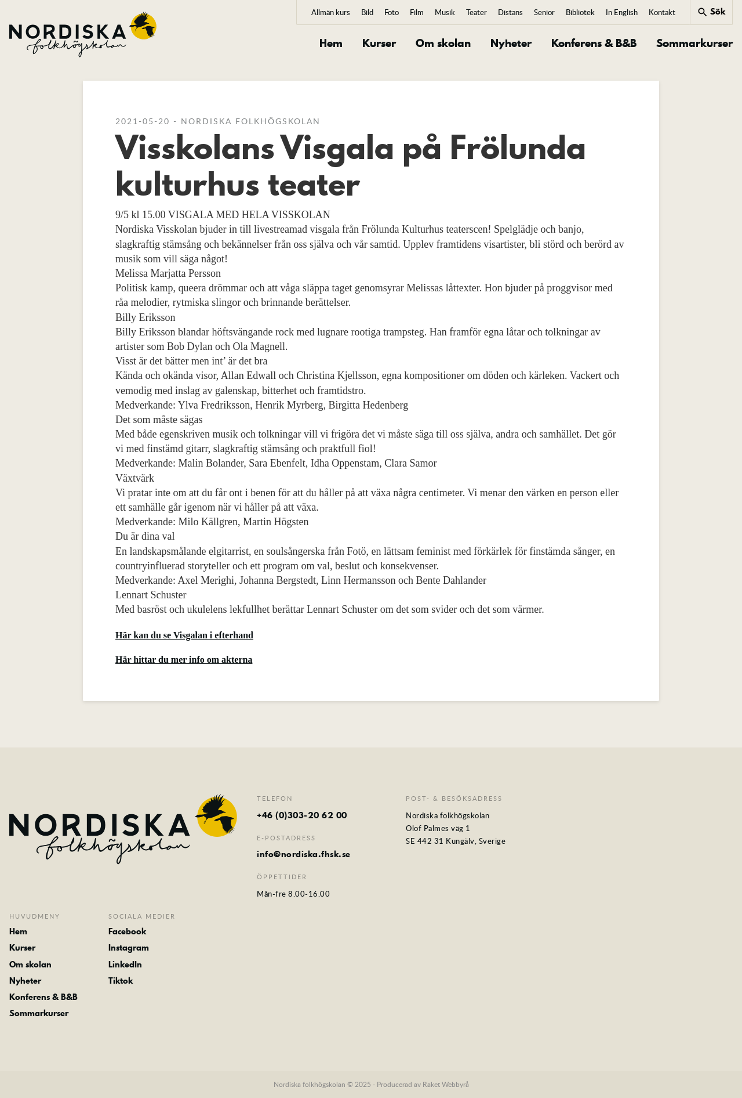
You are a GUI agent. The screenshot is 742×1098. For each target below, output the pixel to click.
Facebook (127, 931)
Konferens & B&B (593, 43)
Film (417, 12)
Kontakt (662, 12)
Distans (510, 12)
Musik (445, 12)
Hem (331, 43)
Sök (711, 11)
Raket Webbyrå (446, 1084)
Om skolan (443, 43)
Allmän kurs (330, 12)
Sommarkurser (694, 43)
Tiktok (120, 981)
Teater (476, 12)
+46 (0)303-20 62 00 (302, 815)
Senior (544, 12)
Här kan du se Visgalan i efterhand (184, 635)
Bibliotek (580, 12)
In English (622, 12)
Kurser (379, 43)
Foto (391, 12)
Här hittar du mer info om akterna (183, 659)
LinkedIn (125, 964)
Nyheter (511, 43)
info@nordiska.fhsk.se (304, 854)
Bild (367, 12)
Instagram (128, 947)
